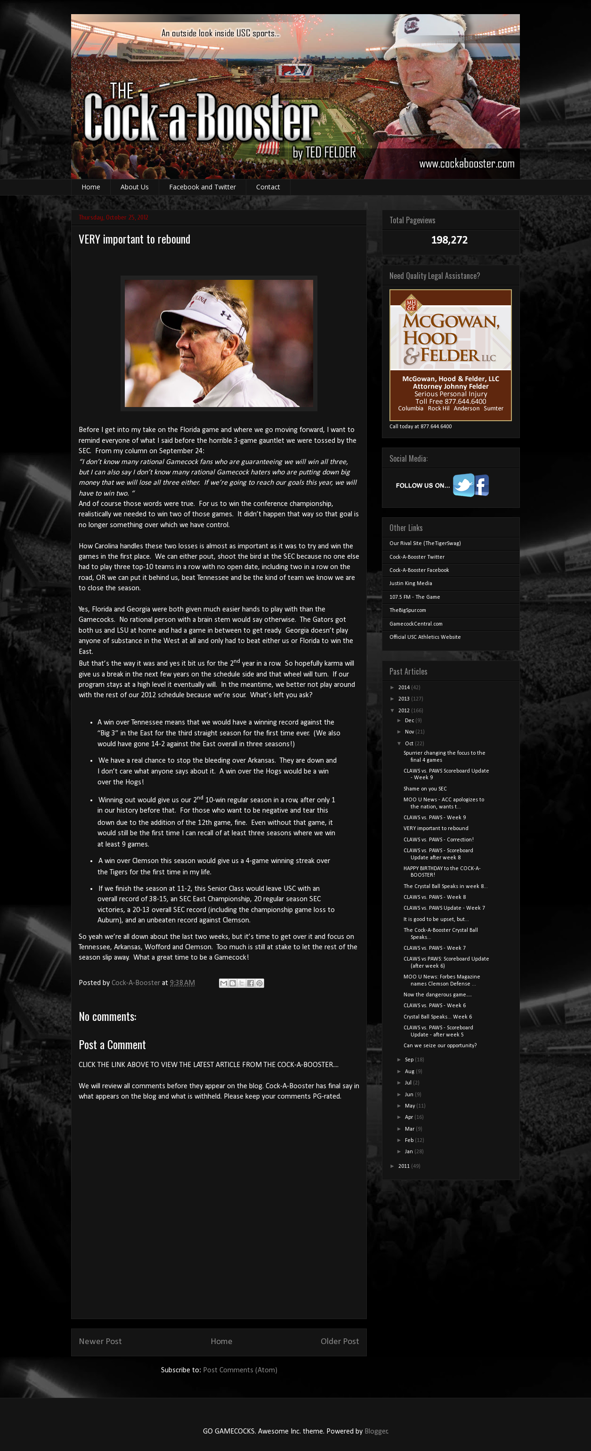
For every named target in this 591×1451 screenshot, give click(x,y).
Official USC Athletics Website (425, 637)
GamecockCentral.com (416, 624)
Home (90, 186)
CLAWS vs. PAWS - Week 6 (435, 1006)
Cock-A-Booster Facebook (419, 570)
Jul (409, 1083)
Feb (410, 1140)
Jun (410, 1095)
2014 (404, 688)
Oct (410, 744)
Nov (410, 732)
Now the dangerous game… (438, 995)
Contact (268, 186)
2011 (404, 1166)
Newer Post (100, 1341)
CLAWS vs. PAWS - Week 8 (435, 897)
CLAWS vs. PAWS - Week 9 (435, 818)
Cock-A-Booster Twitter (417, 557)
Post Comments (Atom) (240, 1370)
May (410, 1106)
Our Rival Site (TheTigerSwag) (425, 543)
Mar (410, 1129)
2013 (404, 699)
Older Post (340, 1341)
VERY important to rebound (436, 828)
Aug (410, 1072)
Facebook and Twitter (202, 186)
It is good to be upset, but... (436, 919)
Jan (409, 1152)
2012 (404, 711)
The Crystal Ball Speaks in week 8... (446, 886)
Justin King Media (410, 584)
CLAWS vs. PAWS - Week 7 (435, 948)
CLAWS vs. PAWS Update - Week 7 (444, 908)
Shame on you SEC (425, 789)
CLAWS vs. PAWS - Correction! (439, 840)
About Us (135, 186)
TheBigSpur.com (407, 610)
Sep (410, 1060)
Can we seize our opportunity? (440, 1046)
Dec (410, 721)
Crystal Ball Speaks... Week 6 (438, 1017)
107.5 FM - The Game (414, 597)
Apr (409, 1117)
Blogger (376, 1431)
